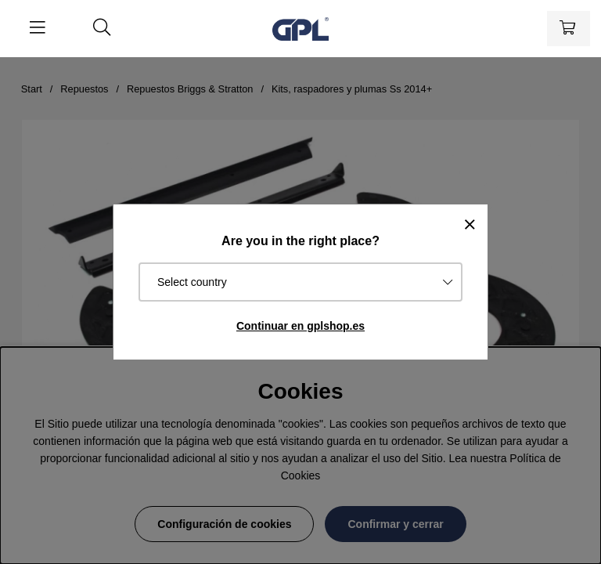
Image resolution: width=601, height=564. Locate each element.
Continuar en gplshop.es (300, 326)
